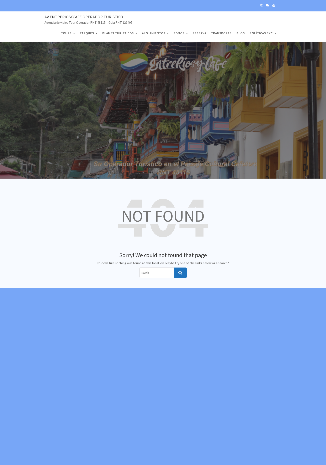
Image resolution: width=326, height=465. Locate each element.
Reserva (199, 33)
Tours (66, 33)
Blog (240, 33)
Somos (179, 33)
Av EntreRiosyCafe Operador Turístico (83, 16)
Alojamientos (153, 33)
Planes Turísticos (118, 33)
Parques (87, 33)
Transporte (221, 33)
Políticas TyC (261, 33)
